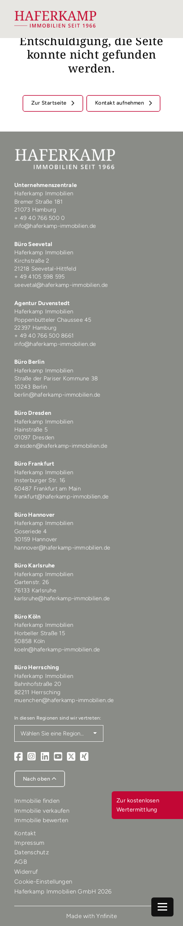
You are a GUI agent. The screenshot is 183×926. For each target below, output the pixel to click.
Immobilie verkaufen (41, 810)
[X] (71, 756)
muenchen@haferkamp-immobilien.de (64, 700)
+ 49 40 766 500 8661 (44, 335)
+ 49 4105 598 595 (39, 276)
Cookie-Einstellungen (43, 881)
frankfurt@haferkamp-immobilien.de (61, 496)
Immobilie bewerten (41, 820)
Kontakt (25, 833)
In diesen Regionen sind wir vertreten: (57, 718)
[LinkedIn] (45, 756)
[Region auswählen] (58, 733)
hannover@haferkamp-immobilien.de (62, 547)
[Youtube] (58, 756)
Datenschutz (31, 852)
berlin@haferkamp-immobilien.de (57, 394)
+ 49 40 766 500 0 (39, 217)
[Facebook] (18, 756)
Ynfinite (106, 916)
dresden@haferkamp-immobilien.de (60, 445)
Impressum (29, 842)
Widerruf (26, 871)
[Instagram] (31, 756)
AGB (20, 861)
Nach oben (40, 778)
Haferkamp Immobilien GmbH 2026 (63, 891)
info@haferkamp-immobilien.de (55, 225)
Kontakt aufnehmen (120, 102)
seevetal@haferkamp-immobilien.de (61, 284)
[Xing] (84, 756)
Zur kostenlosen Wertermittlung (137, 805)
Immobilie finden (36, 800)
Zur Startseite (49, 102)
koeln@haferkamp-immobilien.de (57, 649)
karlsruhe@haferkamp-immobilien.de (62, 598)
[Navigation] (162, 907)
